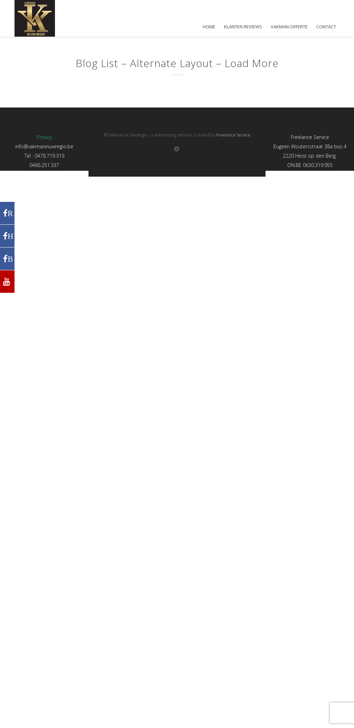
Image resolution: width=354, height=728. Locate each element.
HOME (209, 27)
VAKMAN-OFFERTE (289, 27)
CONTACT (326, 27)
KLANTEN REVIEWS (243, 27)
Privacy (44, 137)
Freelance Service (233, 135)
